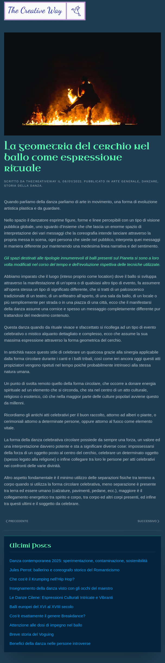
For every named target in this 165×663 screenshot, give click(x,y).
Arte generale (125, 181)
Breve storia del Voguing (31, 634)
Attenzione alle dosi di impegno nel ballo (45, 625)
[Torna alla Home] (44, 11)
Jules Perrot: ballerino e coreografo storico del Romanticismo (64, 570)
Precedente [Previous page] (17, 521)
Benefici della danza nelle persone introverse (50, 643)
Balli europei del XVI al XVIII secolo (41, 606)
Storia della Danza (23, 185)
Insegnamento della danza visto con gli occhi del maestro (61, 588)
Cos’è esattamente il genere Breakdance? (47, 615)
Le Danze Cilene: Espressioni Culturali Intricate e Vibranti (61, 597)
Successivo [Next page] (148, 521)
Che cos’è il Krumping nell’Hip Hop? (41, 579)
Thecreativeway (41, 181)
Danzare (149, 181)
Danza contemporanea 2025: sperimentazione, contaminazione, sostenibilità (78, 560)
